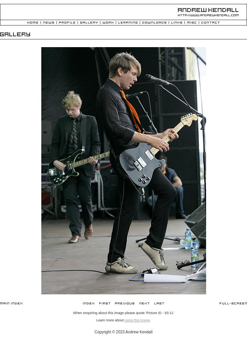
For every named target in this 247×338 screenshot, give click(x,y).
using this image (137, 320)
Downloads (154, 23)
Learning (127, 23)
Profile (67, 23)
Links (176, 23)
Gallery (89, 23)
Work (108, 23)
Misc (191, 23)
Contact (210, 23)
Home (32, 23)
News (48, 23)
